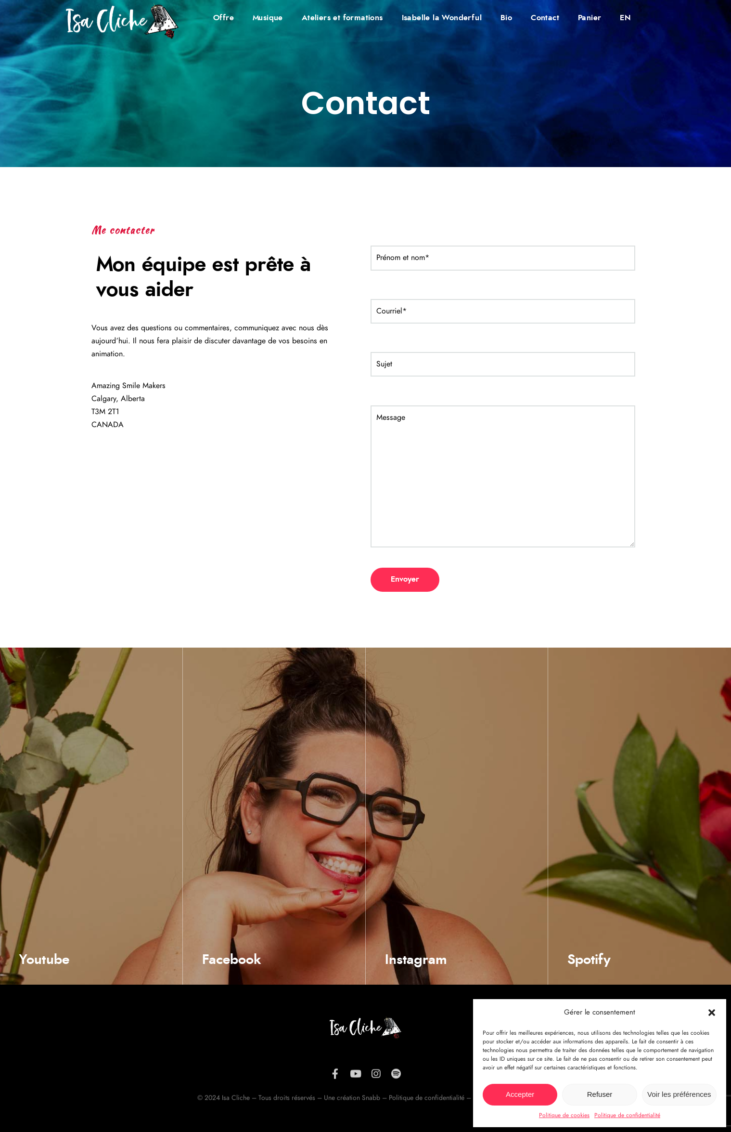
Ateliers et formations (342, 18)
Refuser (600, 1094)
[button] (712, 1012)
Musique (268, 18)
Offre (223, 18)
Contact (545, 18)
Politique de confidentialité (627, 1115)
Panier (589, 18)
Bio (506, 18)
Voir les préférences (679, 1094)
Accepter (520, 1094)
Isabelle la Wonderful (442, 18)
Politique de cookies (564, 1115)
